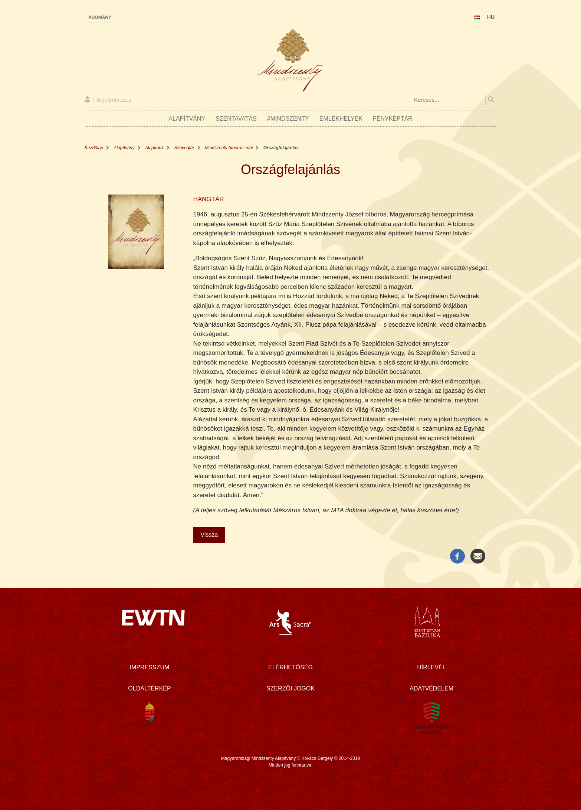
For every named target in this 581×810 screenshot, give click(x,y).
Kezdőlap (94, 147)
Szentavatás (236, 118)
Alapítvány (186, 118)
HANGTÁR (208, 199)
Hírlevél (431, 667)
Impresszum (150, 667)
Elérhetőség (290, 667)
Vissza (209, 535)
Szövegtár (184, 147)
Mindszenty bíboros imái (229, 147)
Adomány (99, 17)
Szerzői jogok (290, 688)
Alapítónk (154, 147)
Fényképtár (393, 118)
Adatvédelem (431, 688)
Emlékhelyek (340, 118)
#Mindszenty (288, 118)
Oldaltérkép (149, 688)
